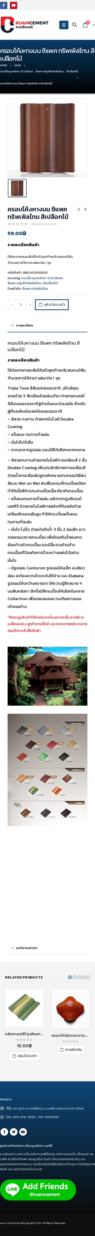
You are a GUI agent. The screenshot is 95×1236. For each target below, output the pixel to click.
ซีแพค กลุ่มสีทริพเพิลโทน (25, 283)
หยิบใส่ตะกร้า (54, 304)
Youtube (23, 1132)
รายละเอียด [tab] (24, 325)
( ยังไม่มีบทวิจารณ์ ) (44, 224)
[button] (70, 977)
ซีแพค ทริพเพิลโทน (35, 288)
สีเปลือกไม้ (50, 283)
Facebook (4, 1132)
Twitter (13, 1132)
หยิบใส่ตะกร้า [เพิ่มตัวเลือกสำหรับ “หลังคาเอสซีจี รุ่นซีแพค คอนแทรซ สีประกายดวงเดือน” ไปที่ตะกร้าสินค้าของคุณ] (27, 1056)
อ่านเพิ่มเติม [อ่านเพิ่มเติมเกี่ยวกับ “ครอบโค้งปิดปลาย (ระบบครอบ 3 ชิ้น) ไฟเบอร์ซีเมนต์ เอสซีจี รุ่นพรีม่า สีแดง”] (73, 1049)
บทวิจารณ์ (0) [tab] (26, 948)
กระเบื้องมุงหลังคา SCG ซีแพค (42, 278)
